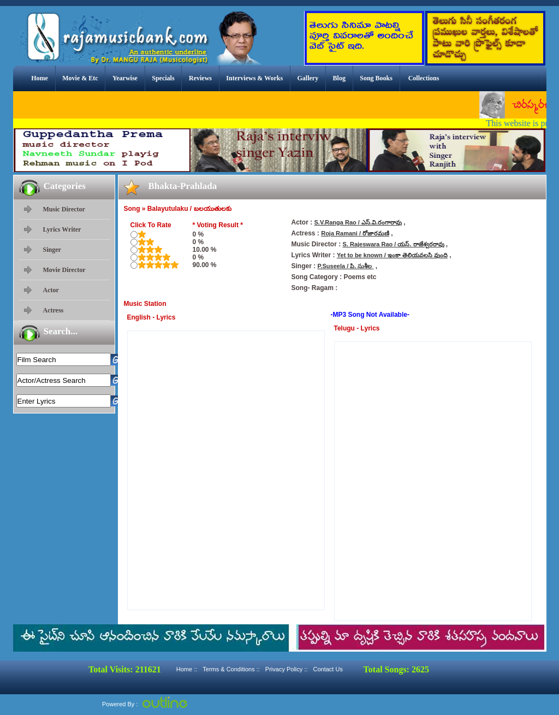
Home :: (187, 669)
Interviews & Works (254, 78)
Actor (51, 290)
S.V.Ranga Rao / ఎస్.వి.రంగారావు (358, 222)
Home (39, 78)
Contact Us (327, 669)
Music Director (64, 209)
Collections (423, 78)
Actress (53, 310)
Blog (339, 78)
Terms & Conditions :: (231, 669)
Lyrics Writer (62, 229)
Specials (163, 78)
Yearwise (125, 78)
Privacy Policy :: (286, 669)
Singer (52, 249)
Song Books (376, 78)
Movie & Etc (80, 78)
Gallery (308, 78)
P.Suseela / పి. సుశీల (346, 266)
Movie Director (64, 270)
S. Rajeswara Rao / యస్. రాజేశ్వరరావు (393, 244)
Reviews (200, 78)
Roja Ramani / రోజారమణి (355, 233)
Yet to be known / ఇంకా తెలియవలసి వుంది (392, 255)
